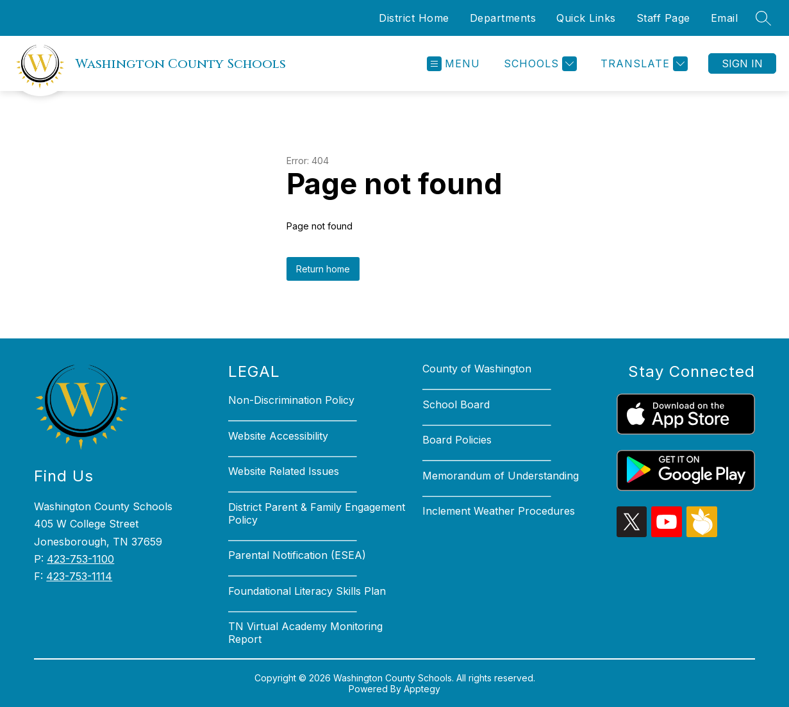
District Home (414, 18)
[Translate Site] (642, 64)
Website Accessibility (278, 435)
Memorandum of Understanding (500, 475)
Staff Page (663, 18)
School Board (456, 404)
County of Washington (476, 368)
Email (724, 18)
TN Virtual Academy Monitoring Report (305, 632)
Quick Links (586, 18)
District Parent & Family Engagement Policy (316, 513)
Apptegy (422, 688)
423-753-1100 (80, 559)
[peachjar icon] (701, 533)
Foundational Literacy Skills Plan (307, 591)
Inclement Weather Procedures (498, 510)
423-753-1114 (79, 576)
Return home (323, 268)
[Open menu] (453, 64)
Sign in (742, 63)
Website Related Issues (283, 471)
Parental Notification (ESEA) (297, 555)
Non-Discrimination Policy (291, 400)
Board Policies (457, 439)
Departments (503, 18)
